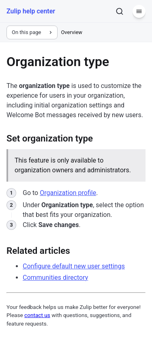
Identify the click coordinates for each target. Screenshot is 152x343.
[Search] (119, 11)
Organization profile (68, 193)
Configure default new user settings (74, 266)
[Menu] (139, 11)
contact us (37, 315)
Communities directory (55, 277)
